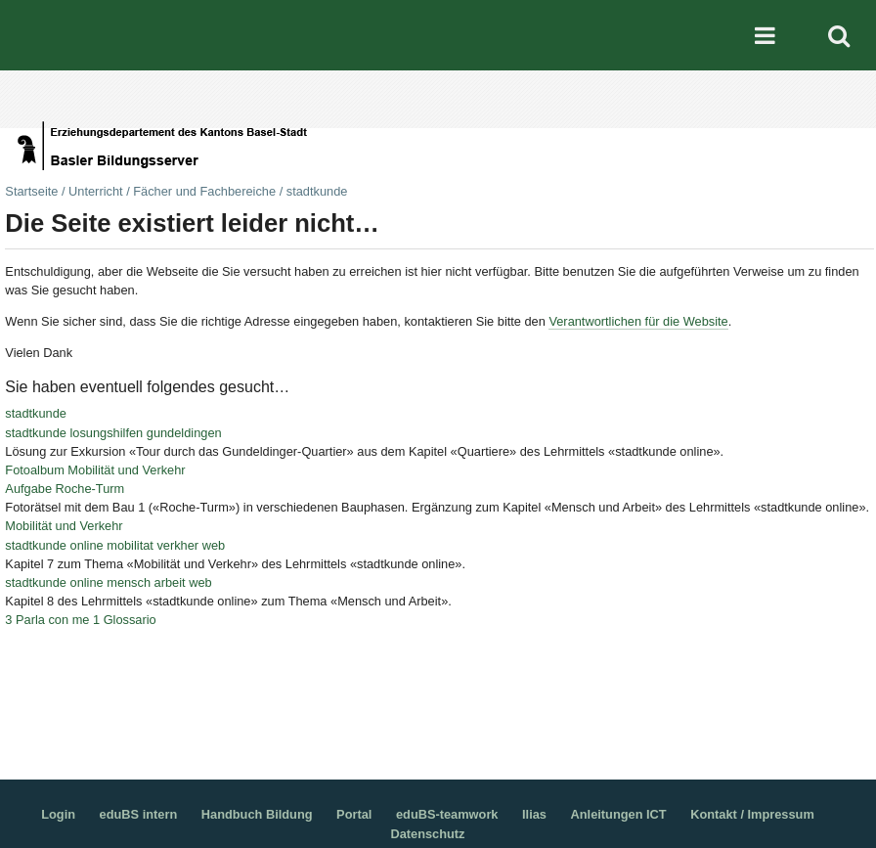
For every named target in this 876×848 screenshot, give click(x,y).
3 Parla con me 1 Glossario (80, 619)
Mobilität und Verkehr (63, 525)
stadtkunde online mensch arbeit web (108, 582)
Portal (354, 814)
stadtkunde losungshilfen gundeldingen (113, 432)
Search (839, 35)
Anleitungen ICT (619, 814)
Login (58, 814)
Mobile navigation (765, 35)
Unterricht (95, 191)
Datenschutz (427, 833)
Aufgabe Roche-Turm (64, 488)
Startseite (31, 191)
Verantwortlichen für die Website (637, 321)
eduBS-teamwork (447, 814)
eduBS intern (139, 814)
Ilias (534, 814)
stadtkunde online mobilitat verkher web (115, 545)
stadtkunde (35, 413)
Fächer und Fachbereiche (204, 191)
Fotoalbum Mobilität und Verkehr (95, 470)
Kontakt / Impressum (752, 814)
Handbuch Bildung (257, 814)
